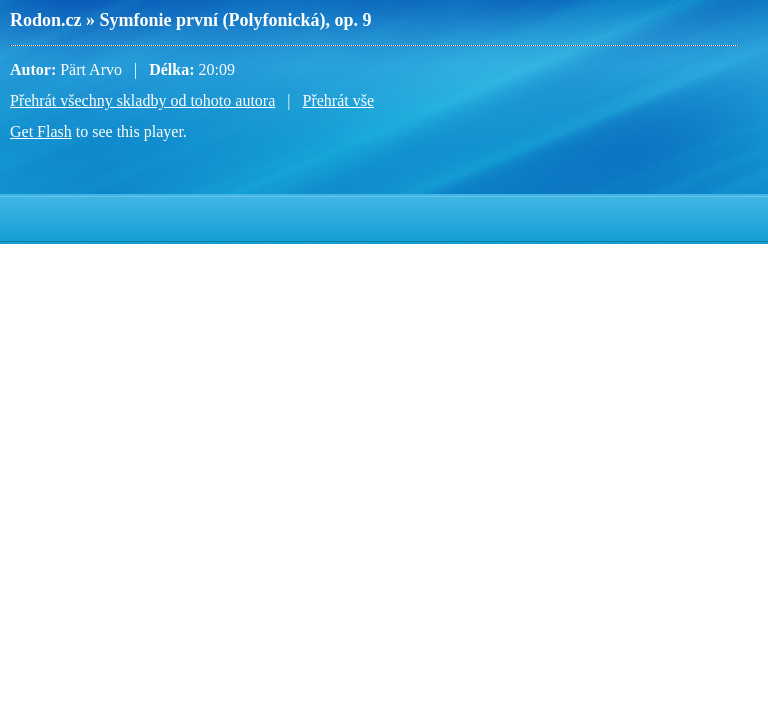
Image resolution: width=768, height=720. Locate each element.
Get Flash (41, 131)
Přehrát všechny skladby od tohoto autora (142, 100)
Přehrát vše (338, 100)
